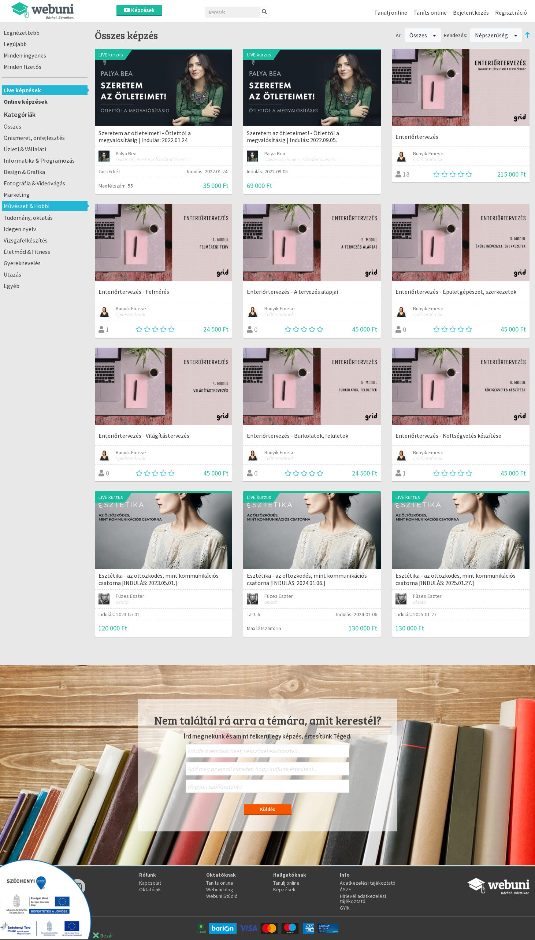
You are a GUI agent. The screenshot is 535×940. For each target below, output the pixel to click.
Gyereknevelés (22, 263)
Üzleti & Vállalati (25, 149)
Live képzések (22, 90)
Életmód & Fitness (27, 251)
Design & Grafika (24, 171)
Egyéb (11, 285)
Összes (12, 126)
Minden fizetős (22, 66)
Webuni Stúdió (222, 896)
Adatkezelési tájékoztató (367, 883)
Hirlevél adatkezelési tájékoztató (363, 898)
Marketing (17, 194)
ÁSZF (345, 889)
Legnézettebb (22, 32)
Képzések (139, 10)
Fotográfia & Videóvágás (34, 183)
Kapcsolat (150, 883)
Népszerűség (496, 35)
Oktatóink (150, 889)
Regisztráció (511, 12)
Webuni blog (219, 889)
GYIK (345, 907)
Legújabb (15, 44)
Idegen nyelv (20, 229)
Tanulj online (390, 12)
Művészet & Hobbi (26, 206)
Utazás (12, 274)
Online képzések (26, 101)
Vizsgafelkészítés (26, 240)
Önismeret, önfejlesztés (34, 137)
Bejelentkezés (471, 12)
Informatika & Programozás (39, 160)
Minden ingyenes (25, 55)
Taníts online (430, 12)
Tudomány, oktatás (28, 217)
